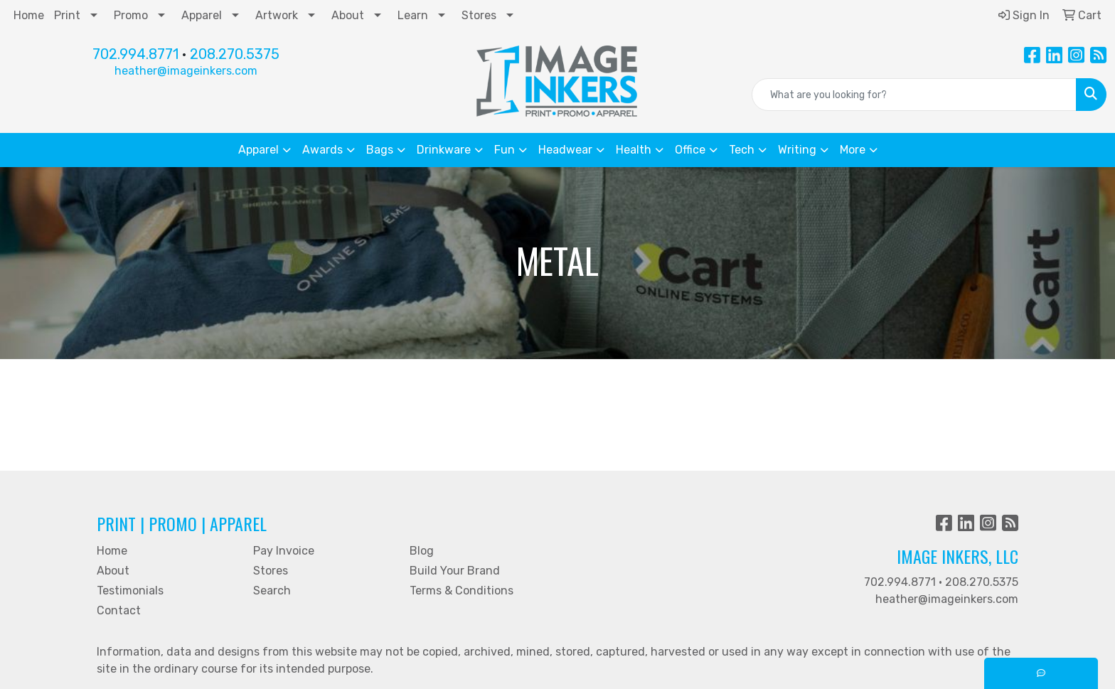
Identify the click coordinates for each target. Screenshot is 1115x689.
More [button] (852, 149)
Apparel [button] (258, 149)
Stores (479, 15)
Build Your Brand (455, 570)
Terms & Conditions (461, 590)
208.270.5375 (234, 54)
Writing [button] (797, 149)
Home (29, 15)
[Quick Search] (914, 94)
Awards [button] (322, 149)
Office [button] (690, 149)
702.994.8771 (135, 54)
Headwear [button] (565, 149)
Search (272, 590)
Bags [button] (379, 149)
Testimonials (130, 590)
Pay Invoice (283, 550)
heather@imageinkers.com (185, 71)
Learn (413, 15)
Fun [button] (504, 149)
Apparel (201, 15)
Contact (119, 610)
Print (67, 15)
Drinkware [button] (444, 149)
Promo (131, 15)
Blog (422, 550)
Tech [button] (741, 149)
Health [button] (633, 149)
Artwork (276, 15)
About (347, 15)
